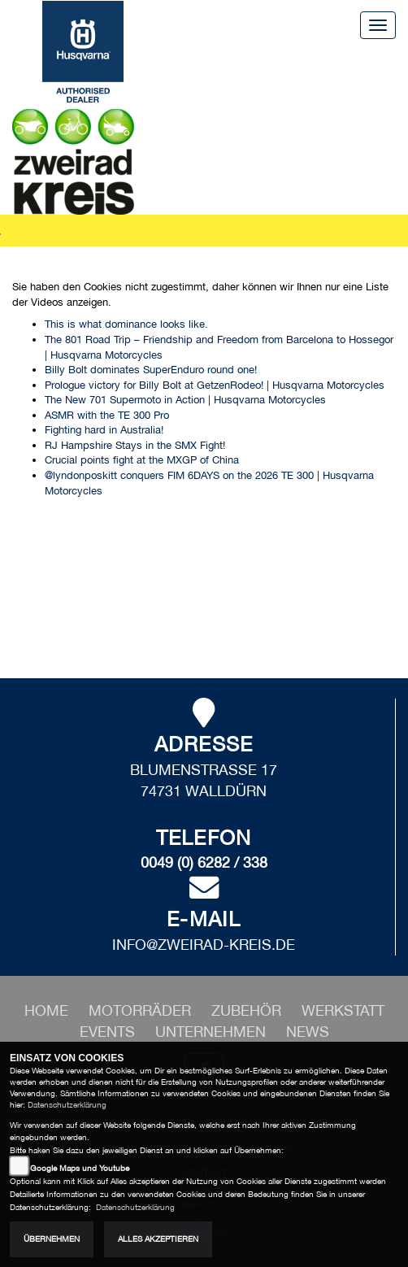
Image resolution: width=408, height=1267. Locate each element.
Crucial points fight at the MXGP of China (142, 460)
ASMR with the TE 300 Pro (107, 415)
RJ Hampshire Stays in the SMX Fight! (135, 445)
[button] (141, 1010)
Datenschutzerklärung (67, 1104)
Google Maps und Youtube (79, 1168)
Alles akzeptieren (158, 1238)
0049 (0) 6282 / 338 (204, 862)
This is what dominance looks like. (126, 324)
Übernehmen (52, 1238)
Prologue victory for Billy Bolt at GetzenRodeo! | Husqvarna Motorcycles (214, 385)
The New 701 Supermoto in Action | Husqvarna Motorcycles (185, 400)
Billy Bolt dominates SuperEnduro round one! (151, 370)
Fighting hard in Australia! (104, 430)
